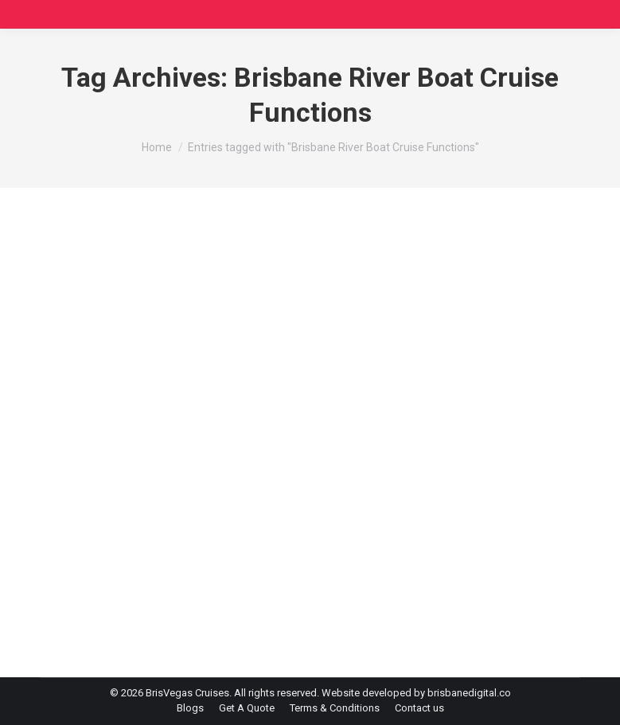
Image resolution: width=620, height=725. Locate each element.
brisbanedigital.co (469, 693)
